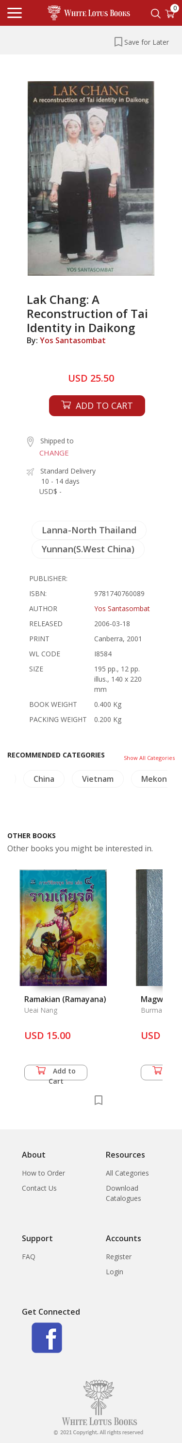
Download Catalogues (123, 1193)
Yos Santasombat (73, 340)
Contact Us (39, 1188)
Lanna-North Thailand (89, 530)
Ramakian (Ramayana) (65, 999)
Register (119, 1256)
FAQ (28, 1256)
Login (114, 1271)
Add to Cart (56, 1073)
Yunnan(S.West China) (88, 549)
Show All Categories (149, 757)
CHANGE (54, 453)
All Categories (127, 1173)
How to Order (43, 1173)
